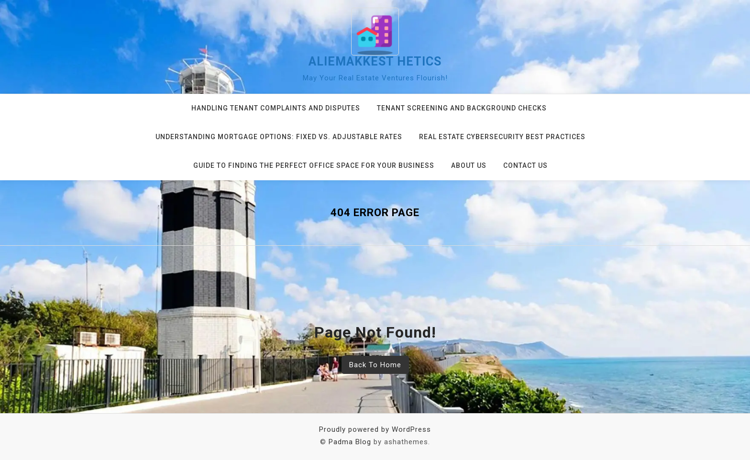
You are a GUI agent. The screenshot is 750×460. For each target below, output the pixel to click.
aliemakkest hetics (375, 61)
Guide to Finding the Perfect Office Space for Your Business (313, 165)
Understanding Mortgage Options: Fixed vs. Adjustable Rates (278, 137)
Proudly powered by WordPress (375, 429)
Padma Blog (350, 442)
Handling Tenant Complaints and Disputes (275, 108)
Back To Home (375, 365)
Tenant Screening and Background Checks (462, 108)
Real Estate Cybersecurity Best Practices (502, 137)
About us (468, 165)
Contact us (525, 165)
